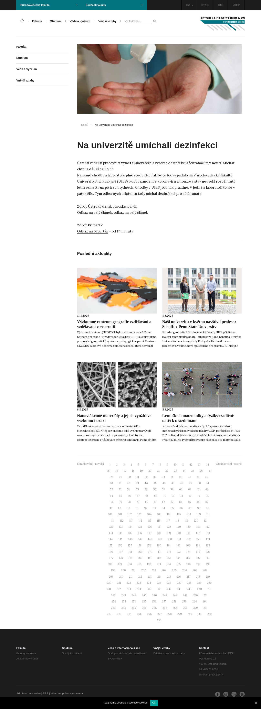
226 (169, 583)
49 (190, 483)
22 (166, 470)
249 (185, 595)
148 (150, 539)
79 (137, 502)
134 (120, 533)
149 (160, 539)
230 (209, 583)
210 (121, 576)
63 (206, 489)
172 (169, 552)
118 (177, 520)
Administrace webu (28, 693)
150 (170, 539)
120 (196, 520)
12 (191, 464)
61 (189, 489)
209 (111, 576)
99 (207, 508)
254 (134, 601)
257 (164, 601)
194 (169, 564)
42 (128, 483)
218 (198, 576)
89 (119, 508)
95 (172, 508)
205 (174, 570)
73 (190, 496)
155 (111, 545)
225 (159, 583)
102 (130, 514)
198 (208, 564)
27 (210, 470)
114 (140, 520)
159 (149, 545)
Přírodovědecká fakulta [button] (49, 5)
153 (198, 539)
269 (185, 608)
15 (108, 470)
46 (164, 483)
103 (139, 514)
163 (188, 545)
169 (140, 552)
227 (179, 583)
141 (188, 533)
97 (189, 508)
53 (120, 489)
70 (164, 496)
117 (168, 520)
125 (140, 526)
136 (140, 533)
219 (208, 576)
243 (123, 595)
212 (140, 576)
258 (174, 601)
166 (111, 552)
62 (198, 489)
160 (159, 545)
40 (111, 483)
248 (175, 595)
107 (179, 514)
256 (154, 601)
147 (140, 539)
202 (143, 570)
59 (172, 489)
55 (137, 489)
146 (130, 539)
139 (169, 533)
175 (198, 552)
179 (130, 558)
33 (154, 477)
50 (199, 483)
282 (209, 614)
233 (129, 589)
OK (154, 702)
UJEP (236, 5)
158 (140, 545)
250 (195, 595)
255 (144, 601)
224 (149, 583)
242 (113, 595)
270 (195, 608)
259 (184, 601)
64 (111, 496)
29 (120, 477)
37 (189, 477)
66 (129, 496)
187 (207, 558)
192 (149, 564)
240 (199, 589)
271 (205, 608)
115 (149, 520)
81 (155, 502)
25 (192, 470)
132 (207, 526)
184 (178, 558)
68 (146, 496)
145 (120, 539)
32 (146, 477)
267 (165, 608)
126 (150, 526)
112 (122, 520)
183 (169, 558)
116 (159, 520)
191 (139, 564)
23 (175, 470)
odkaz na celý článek (131, 212)
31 (138, 477)
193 (159, 564)
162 (178, 545)
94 (163, 508)
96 (181, 508)
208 (205, 570)
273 (119, 614)
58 (163, 489)
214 (159, 576)
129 (179, 526)
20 (150, 470)
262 (113, 608)
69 (155, 496)
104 (149, 514)
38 (198, 477)
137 (150, 533)
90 (128, 508)
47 (172, 483)
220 (109, 583)
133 (111, 533)
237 (169, 589)
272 (109, 614)
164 (198, 545)
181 (150, 558)
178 (121, 558)
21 (158, 470)
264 (134, 608)
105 (159, 514)
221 (119, 583)
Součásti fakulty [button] (114, 5)
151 (179, 539)
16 (116, 470)
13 (199, 464)
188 (110, 564)
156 (120, 545)
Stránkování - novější (90, 464)
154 (208, 539)
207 (195, 570)
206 (184, 570)
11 (183, 464)
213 (150, 576)
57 (154, 489)
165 (208, 545)
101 (120, 514)
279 (179, 614)
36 (180, 477)
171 (159, 552)
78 (129, 502)
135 (130, 533)
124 (130, 526)
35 (172, 477)
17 (125, 470)
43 (137, 483)
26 (201, 470)
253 (124, 601)
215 (169, 576)
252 (114, 601)
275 (139, 614)
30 (129, 477)
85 (189, 502)
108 (189, 514)
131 (198, 526)
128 (169, 526)
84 (180, 502)
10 (175, 464)
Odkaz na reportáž (92, 231)
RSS (45, 693)
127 (159, 526)
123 (121, 526)
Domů (84, 124)
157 (130, 545)
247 (165, 595)
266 (154, 608)
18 (133, 470)
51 (208, 483)
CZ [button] (189, 5)
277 (159, 614)
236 (159, 589)
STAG (205, 5)
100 (110, 514)
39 (206, 477)
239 (189, 589)
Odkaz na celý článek (94, 212)
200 (123, 570)
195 (179, 564)
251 (205, 595)
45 (155, 483)
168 (130, 552)
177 (111, 558)
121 (205, 520)
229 (199, 583)
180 (140, 558)
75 (207, 496)
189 (120, 564)
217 (188, 576)
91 (137, 508)
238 (179, 589)
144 (110, 539)
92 (145, 508)
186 (198, 558)
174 (188, 552)
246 (154, 595)
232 (119, 589)
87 (206, 502)
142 (198, 533)
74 (198, 496)
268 (175, 608)
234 (139, 589)
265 (144, 608)
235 (149, 589)
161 (169, 545)
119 (186, 520)
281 (200, 614)
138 (159, 533)
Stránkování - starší (229, 464)
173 (179, 552)
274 (129, 614)
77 (120, 502)
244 (134, 595)
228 (189, 583)
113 (131, 520)
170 (150, 552)
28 (112, 477)
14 (207, 464)
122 (111, 526)
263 (123, 608)
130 (189, 526)
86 (198, 502)
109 (199, 514)
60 (180, 489)
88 (110, 508)
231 (109, 589)
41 (120, 483)
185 (188, 558)
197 (198, 564)
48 (181, 483)
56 (146, 489)
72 (181, 496)
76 (112, 502)
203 (154, 570)
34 (163, 477)
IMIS (220, 5)
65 (120, 496)
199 (113, 570)
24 (184, 470)
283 (159, 620)
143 (208, 533)
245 (144, 595)
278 (169, 614)
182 (159, 558)
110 (208, 514)
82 (163, 502)
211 (131, 576)
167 (121, 552)
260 (194, 601)
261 (205, 601)
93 (154, 508)
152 (189, 539)
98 (198, 508)
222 (129, 583)
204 (164, 570)
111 (112, 520)
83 (172, 502)
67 (138, 496)
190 (130, 564)
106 (169, 514)
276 (149, 614)
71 (173, 496)
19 (141, 470)
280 (190, 614)
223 (139, 583)
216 (179, 576)
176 (208, 552)
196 (188, 564)
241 (210, 589)
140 (179, 533)
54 (128, 489)
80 (146, 502)
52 (111, 489)
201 (134, 570)
